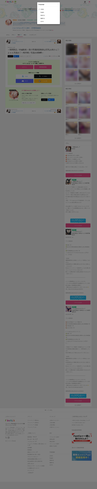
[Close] (58, 4)
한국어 (42, 21)
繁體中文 (43, 18)
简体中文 (43, 15)
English (42, 12)
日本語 (42, 9)
